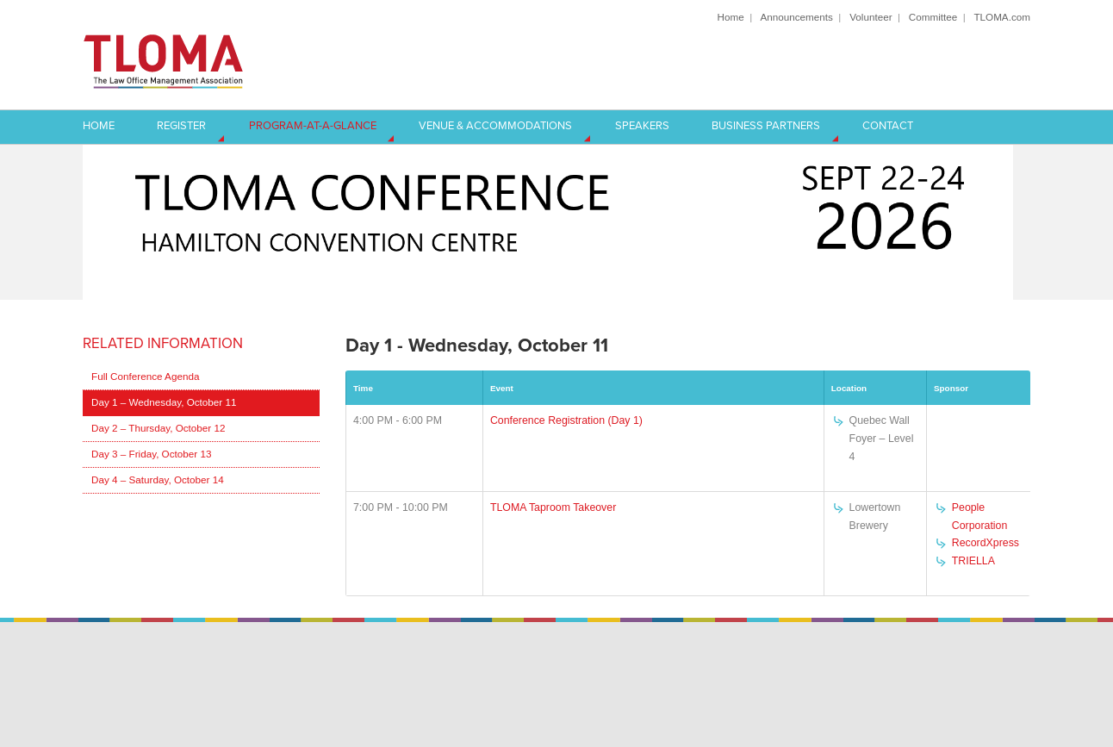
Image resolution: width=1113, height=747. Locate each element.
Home (731, 16)
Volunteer (870, 16)
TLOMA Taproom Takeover (553, 507)
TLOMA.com (1001, 16)
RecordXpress (985, 543)
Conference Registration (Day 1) (566, 420)
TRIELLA (973, 561)
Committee (933, 16)
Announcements (796, 16)
